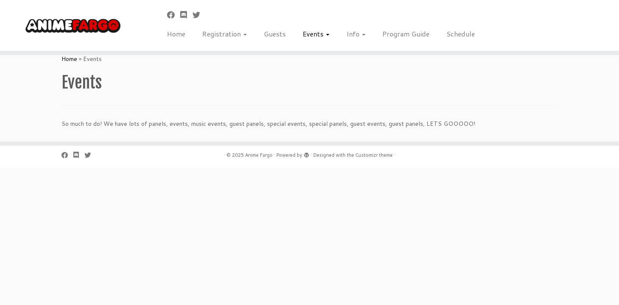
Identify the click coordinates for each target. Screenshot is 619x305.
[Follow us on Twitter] (199, 14)
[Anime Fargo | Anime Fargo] (71, 25)
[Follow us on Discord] (186, 14)
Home (176, 34)
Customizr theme (374, 155)
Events (316, 34)
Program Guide (405, 34)
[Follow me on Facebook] (173, 14)
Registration (224, 34)
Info (355, 34)
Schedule (460, 34)
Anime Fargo (259, 155)
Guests (275, 34)
